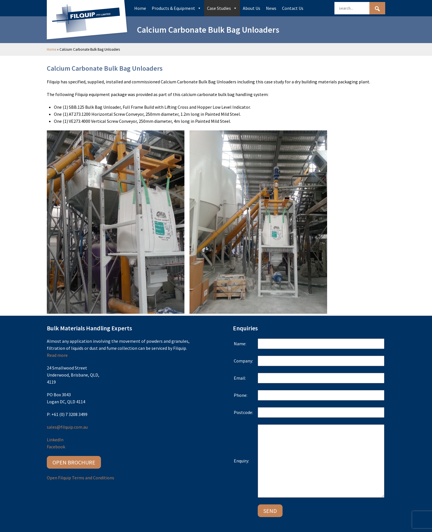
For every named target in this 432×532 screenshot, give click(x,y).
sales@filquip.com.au (67, 427)
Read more (57, 355)
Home (140, 8)
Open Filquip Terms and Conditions (80, 477)
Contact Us (292, 8)
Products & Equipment (176, 8)
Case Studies (222, 8)
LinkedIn (55, 439)
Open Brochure (73, 462)
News (271, 8)
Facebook (56, 446)
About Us (251, 8)
